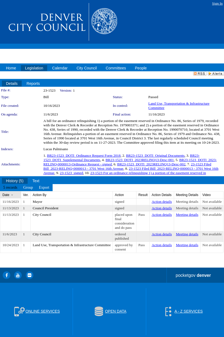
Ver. (26, 195)
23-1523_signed (71, 173)
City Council (42, 215)
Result (143, 195)
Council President (45, 208)
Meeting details (187, 202)
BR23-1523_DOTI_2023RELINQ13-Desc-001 (139, 160)
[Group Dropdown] (28, 187)
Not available (212, 202)
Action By (39, 195)
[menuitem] (10, 187)
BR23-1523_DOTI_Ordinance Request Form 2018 (83, 155)
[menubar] (26, 187)
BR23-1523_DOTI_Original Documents (155, 155)
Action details (162, 202)
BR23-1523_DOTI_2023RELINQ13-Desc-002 (151, 164)
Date (5, 195)
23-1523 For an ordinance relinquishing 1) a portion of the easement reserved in (148, 173)
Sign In (217, 3)
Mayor (37, 202)
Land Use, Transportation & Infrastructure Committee (72, 245)
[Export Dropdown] (44, 187)
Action (119, 195)
